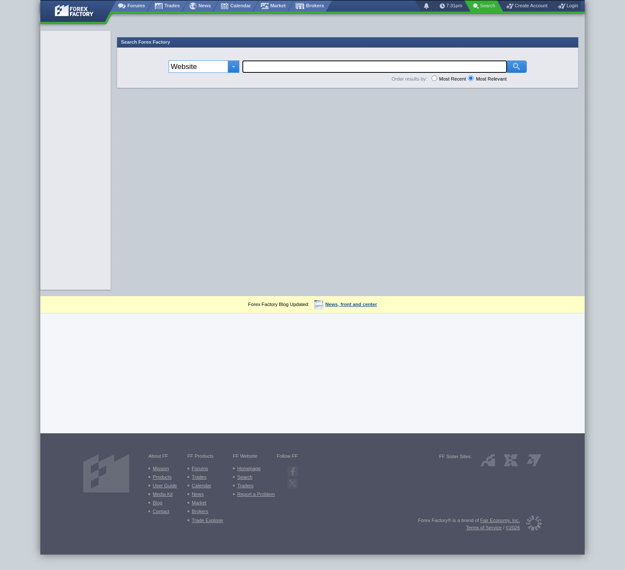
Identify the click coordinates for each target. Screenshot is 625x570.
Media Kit (163, 494)
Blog (157, 502)
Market (199, 502)
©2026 (513, 527)
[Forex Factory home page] (78, 11)
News (198, 494)
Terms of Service (483, 527)
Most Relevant (491, 78)
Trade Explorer (207, 520)
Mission (161, 468)
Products (162, 477)
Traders (245, 485)
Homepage (249, 468)
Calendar (201, 485)
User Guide (165, 485)
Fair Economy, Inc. (500, 520)
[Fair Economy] (531, 525)
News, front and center (345, 304)
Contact (161, 511)
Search (244, 477)
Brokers (200, 511)
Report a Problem (256, 494)
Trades (199, 477)
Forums (200, 468)
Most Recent (452, 78)
